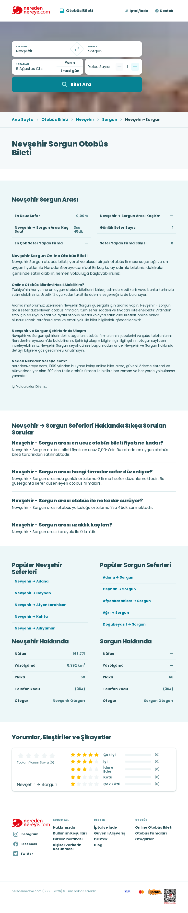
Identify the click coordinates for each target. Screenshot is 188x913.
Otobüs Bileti (54, 119)
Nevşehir (85, 119)
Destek (166, 11)
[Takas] (77, 49)
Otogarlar (144, 839)
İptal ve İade (105, 827)
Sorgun (109, 119)
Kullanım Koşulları (70, 833)
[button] (137, 11)
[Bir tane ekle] (135, 67)
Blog (98, 845)
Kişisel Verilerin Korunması (67, 847)
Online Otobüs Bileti (153, 827)
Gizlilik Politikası (68, 839)
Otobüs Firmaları (151, 833)
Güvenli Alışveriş (109, 833)
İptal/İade (139, 11)
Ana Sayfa (23, 119)
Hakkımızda (64, 827)
